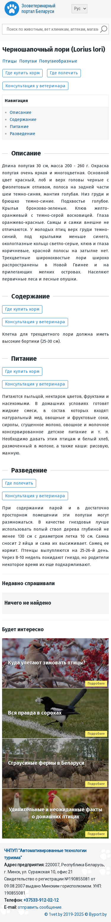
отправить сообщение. (40, 907)
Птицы (9, 61)
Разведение (22, 133)
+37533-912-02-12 (41, 900)
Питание (19, 126)
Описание (20, 112)
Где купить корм (22, 73)
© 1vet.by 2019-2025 (64, 914)
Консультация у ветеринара (35, 85)
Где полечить (64, 73)
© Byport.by (96, 914)
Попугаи (28, 61)
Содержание (23, 119)
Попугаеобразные (58, 61)
